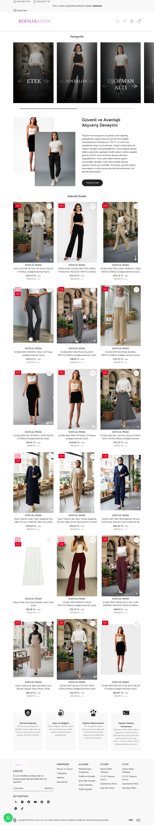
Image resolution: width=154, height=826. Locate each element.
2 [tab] (105, 108)
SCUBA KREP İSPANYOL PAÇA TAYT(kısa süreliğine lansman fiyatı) (33, 353)
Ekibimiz (60, 777)
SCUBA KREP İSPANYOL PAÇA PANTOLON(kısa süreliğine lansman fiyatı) (77, 604)
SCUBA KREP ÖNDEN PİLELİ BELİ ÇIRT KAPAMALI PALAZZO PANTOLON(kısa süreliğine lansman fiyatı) (121, 604)
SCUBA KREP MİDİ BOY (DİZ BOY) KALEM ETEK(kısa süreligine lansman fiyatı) (120, 687)
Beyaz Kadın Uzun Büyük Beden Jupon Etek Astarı (33, 604)
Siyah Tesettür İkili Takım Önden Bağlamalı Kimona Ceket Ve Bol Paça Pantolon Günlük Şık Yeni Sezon (77, 521)
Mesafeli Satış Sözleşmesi (85, 770)
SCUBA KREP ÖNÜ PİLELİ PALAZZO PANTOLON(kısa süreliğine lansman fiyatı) (77, 353)
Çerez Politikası (86, 785)
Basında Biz (62, 782)
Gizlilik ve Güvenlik (87, 776)
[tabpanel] (33, 72)
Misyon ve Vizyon (65, 769)
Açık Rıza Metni (107, 788)
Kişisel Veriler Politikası (106, 770)
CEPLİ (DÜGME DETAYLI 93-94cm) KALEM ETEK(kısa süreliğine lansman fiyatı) (33, 270)
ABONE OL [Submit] (49, 788)
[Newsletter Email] (33, 788)
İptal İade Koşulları (87, 781)
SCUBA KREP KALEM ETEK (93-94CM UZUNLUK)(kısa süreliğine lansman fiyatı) (77, 687)
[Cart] (139, 21)
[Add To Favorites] (49, 206)
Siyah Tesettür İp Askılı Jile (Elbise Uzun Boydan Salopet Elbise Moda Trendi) (33, 687)
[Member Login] (132, 21)
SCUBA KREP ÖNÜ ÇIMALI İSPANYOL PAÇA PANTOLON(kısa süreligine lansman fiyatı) (120, 270)
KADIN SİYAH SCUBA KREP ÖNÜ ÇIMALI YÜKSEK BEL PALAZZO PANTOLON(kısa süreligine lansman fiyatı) (77, 270)
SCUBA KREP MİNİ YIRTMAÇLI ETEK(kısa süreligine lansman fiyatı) (77, 437)
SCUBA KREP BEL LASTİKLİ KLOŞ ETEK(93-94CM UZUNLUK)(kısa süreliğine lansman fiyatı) (120, 437)
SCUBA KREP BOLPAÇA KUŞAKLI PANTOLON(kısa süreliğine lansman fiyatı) (120, 353)
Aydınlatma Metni (108, 784)
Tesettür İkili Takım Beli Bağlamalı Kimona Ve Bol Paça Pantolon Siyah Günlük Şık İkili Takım (120, 521)
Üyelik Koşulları (85, 789)
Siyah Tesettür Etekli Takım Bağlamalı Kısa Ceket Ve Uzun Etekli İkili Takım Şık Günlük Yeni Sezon (33, 521)
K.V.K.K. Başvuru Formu (107, 778)
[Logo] (34, 21)
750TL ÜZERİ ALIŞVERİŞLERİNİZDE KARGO (77, 6)
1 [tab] (48, 108)
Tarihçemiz (62, 773)
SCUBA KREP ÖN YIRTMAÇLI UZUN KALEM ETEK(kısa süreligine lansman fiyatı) (33, 437)
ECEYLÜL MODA (33, 265)
